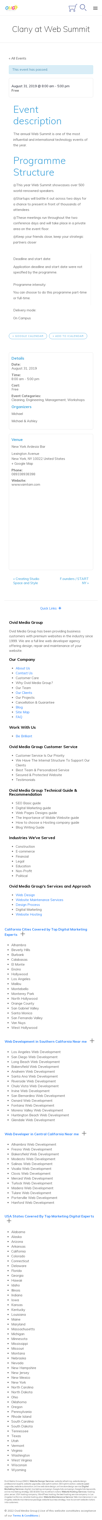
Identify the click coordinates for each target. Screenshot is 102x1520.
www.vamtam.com (25, 484)
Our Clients (24, 693)
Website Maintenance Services (39, 900)
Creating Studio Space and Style (26, 581)
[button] (48, 608)
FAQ (19, 717)
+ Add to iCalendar (68, 336)
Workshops (76, 400)
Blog (19, 707)
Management (55, 400)
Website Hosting (29, 914)
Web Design (25, 895)
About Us (23, 668)
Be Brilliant (24, 736)
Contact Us (24, 673)
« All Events (17, 58)
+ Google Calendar (27, 336)
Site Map (23, 712)
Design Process (28, 905)
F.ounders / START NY (74, 581)
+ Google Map (22, 463)
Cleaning (18, 400)
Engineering (35, 400)
